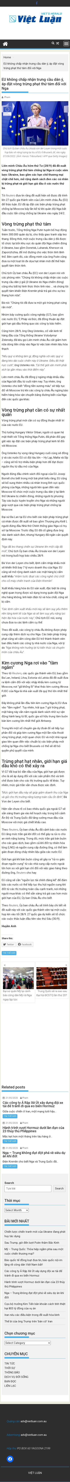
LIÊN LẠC (10, 1386)
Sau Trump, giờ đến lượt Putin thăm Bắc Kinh (31, 1242)
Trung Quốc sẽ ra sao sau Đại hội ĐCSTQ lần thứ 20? (51, 982)
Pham (7, 97)
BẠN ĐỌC (10, 1381)
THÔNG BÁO (12, 1372)
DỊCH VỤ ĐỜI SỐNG (16, 1377)
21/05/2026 (12, 1098)
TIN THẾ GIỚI (9, 953)
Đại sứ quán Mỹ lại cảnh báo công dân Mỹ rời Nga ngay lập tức (18, 984)
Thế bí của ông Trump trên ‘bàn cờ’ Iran (28, 1321)
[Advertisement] (35, 1044)
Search (9, 1183)
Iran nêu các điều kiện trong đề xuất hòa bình (32, 1315)
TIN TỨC (9, 1363)
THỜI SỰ (9, 1368)
